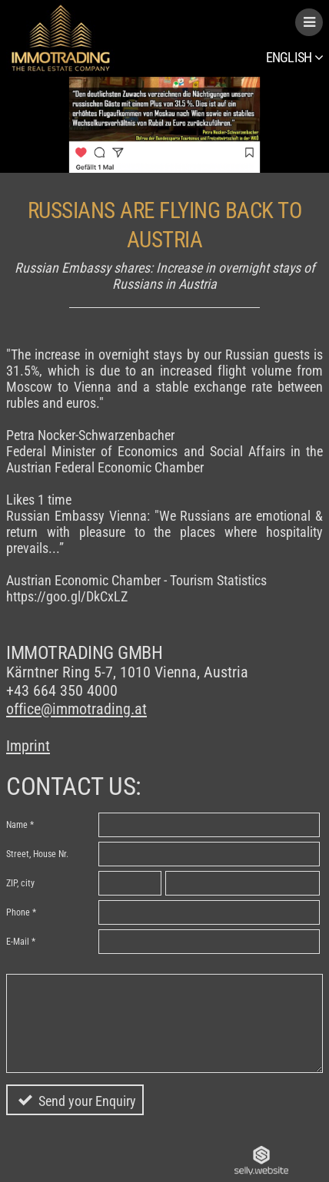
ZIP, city (20, 883)
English (294, 57)
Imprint (28, 746)
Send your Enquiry (87, 1101)
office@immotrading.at (76, 709)
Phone (18, 912)
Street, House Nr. (37, 854)
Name (17, 824)
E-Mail (17, 941)
